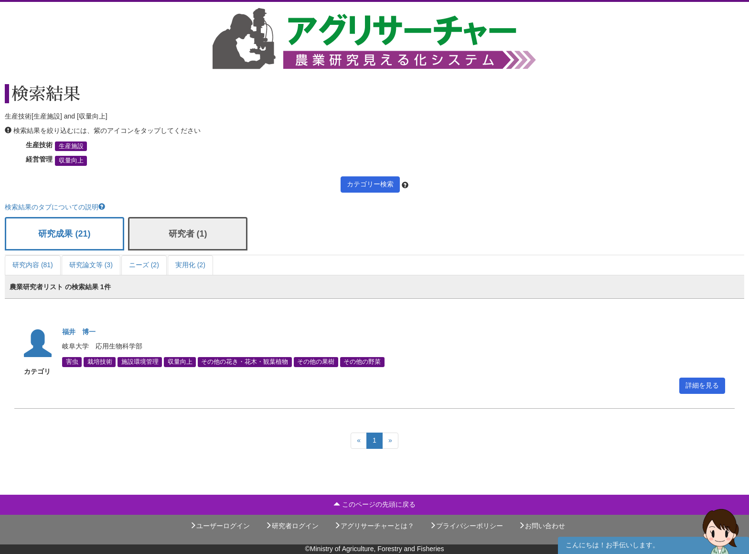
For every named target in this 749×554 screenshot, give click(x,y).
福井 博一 (79, 332)
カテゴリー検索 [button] (370, 184)
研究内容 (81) (32, 265)
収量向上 (71, 160)
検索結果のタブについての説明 (55, 207)
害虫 (72, 361)
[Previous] (359, 441)
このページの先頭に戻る (374, 504)
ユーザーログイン (220, 526)
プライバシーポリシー (466, 526)
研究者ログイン (292, 526)
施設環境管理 (140, 361)
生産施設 (71, 146)
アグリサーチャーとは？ (374, 526)
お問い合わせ (541, 526)
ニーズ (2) (144, 265)
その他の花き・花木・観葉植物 (244, 361)
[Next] (390, 441)
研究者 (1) (188, 234)
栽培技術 (99, 361)
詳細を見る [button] (702, 385)
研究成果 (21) (64, 234)
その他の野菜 (362, 361)
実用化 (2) (190, 265)
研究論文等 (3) (91, 265)
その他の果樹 (315, 361)
